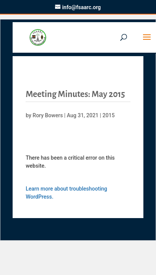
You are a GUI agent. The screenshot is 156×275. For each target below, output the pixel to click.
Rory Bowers (47, 115)
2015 (108, 115)
